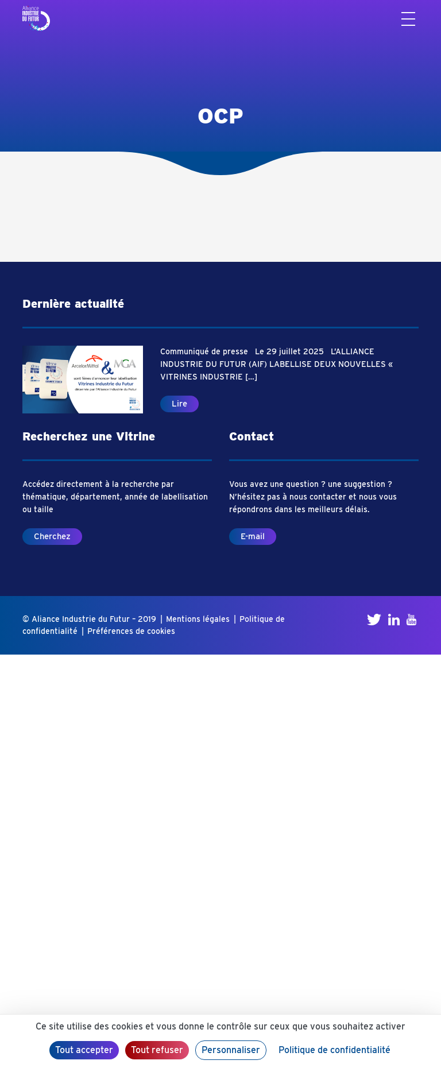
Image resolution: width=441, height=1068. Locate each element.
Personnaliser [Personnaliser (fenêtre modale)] (231, 1049)
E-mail (253, 536)
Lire (179, 403)
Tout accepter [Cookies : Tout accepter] (84, 1049)
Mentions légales (198, 619)
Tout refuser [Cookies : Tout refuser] (157, 1049)
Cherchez (52, 536)
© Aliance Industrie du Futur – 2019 (89, 619)
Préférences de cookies (131, 631)
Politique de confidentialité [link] (334, 1049)
